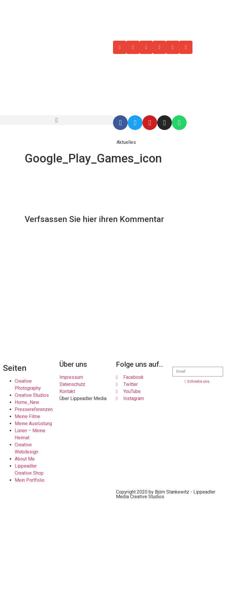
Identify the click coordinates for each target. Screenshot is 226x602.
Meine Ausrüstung (33, 423)
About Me (25, 459)
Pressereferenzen (34, 409)
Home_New (27, 402)
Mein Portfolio (29, 480)
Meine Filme (27, 416)
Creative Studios (32, 395)
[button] (56, 120)
